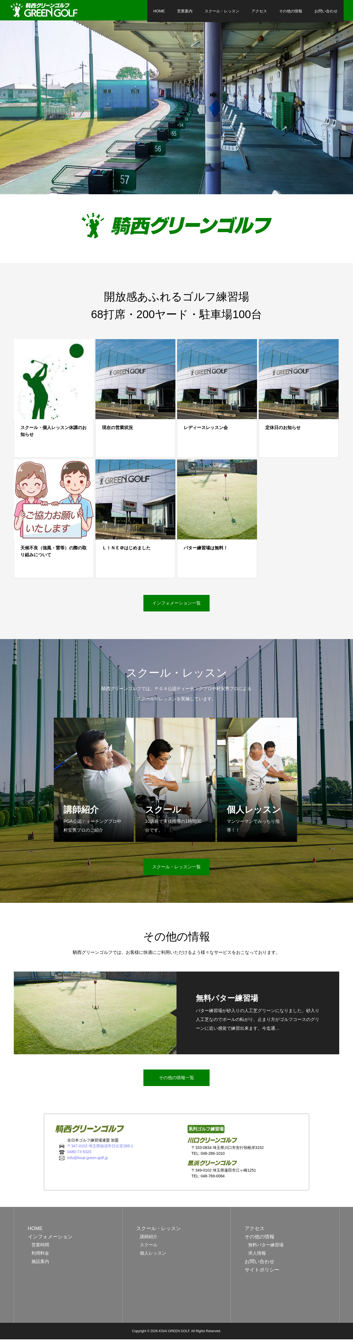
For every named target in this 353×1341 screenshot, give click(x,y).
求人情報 (257, 1254)
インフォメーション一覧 (176, 604)
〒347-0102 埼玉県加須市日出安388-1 (100, 1147)
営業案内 (180, 11)
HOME (155, 11)
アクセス (255, 11)
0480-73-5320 (79, 1153)
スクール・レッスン (217, 11)
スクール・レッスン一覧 (176, 868)
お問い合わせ (321, 11)
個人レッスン (153, 1254)
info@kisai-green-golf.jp (87, 1159)
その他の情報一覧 (176, 1079)
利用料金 (40, 1254)
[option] (176, 109)
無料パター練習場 (266, 1246)
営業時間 (40, 1246)
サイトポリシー (262, 1271)
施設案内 (40, 1263)
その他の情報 (286, 11)
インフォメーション (50, 1238)
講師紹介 (148, 1238)
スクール (148, 1246)
